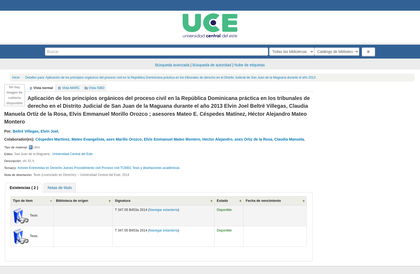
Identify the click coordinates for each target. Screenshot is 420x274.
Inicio (16, 77)
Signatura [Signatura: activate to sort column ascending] (122, 201)
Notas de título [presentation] (60, 188)
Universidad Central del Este (72, 154)
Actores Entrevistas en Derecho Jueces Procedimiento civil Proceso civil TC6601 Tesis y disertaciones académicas (98, 168)
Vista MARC (71, 88)
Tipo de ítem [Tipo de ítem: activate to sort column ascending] (23, 201)
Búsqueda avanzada (172, 65)
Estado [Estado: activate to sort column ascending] (222, 201)
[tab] (24, 187)
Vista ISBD (96, 88)
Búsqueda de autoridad (212, 65)
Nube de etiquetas (249, 65)
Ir (369, 51)
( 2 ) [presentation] (24, 188)
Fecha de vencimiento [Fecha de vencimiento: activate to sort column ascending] (263, 201)
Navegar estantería (163, 210)
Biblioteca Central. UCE (18, 5)
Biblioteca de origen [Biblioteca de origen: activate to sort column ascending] (72, 201)
